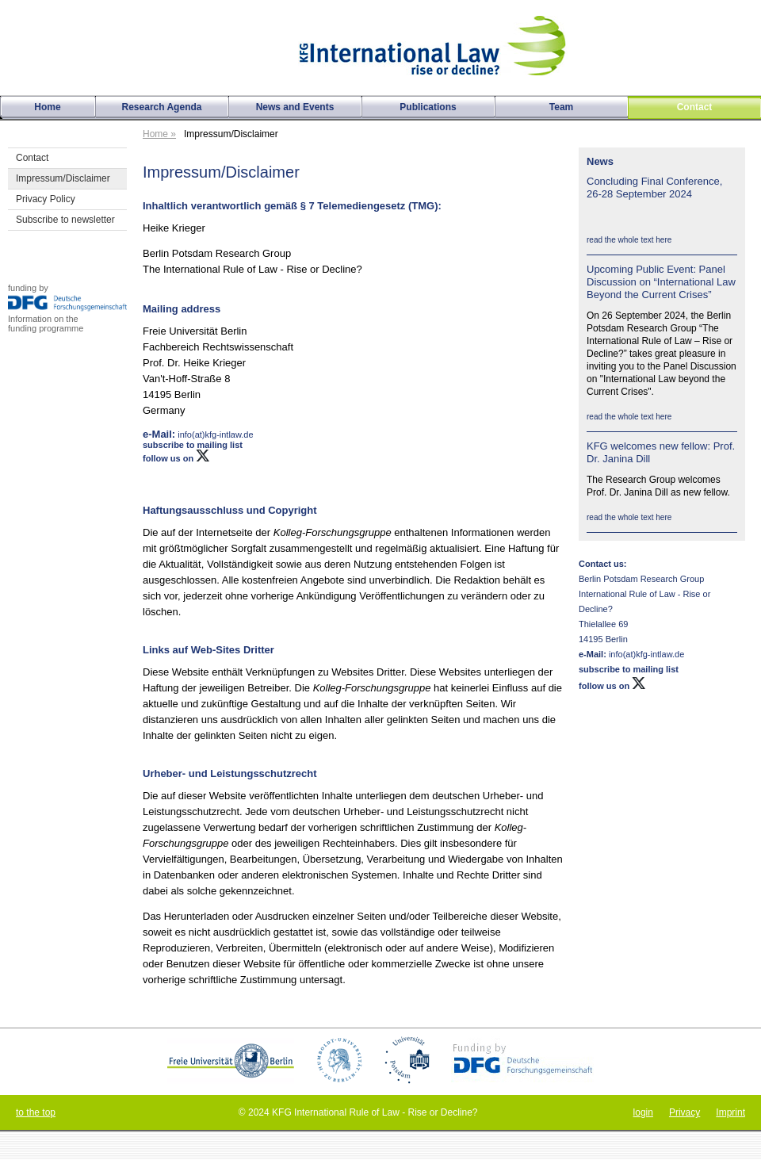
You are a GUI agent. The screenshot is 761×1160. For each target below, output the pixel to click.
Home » (159, 134)
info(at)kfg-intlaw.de (645, 654)
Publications (428, 107)
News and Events (295, 107)
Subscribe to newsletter (65, 219)
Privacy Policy (45, 199)
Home (47, 107)
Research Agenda (162, 107)
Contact (32, 157)
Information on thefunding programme (45, 323)
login (643, 1112)
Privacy (684, 1112)
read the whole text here (629, 239)
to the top (35, 1112)
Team (561, 107)
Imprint (730, 1112)
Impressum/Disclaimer (63, 178)
